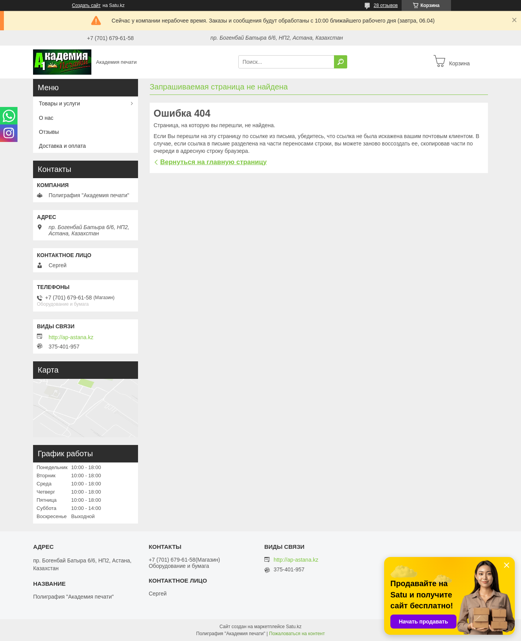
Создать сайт (86, 5)
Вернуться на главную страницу (213, 162)
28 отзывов (386, 5)
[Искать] (340, 61)
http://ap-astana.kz (71, 337)
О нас (46, 118)
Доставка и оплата (62, 146)
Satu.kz (293, 626)
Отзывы (49, 132)
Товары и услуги (59, 103)
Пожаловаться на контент (297, 633)
